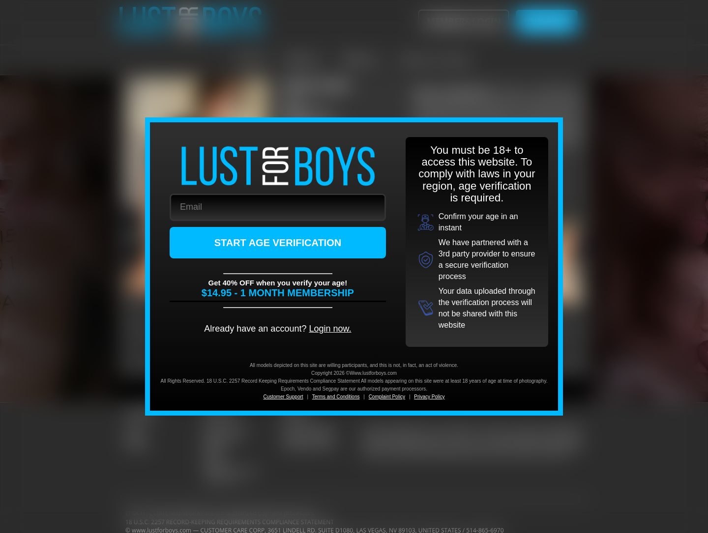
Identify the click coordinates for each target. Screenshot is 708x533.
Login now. (330, 329)
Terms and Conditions (336, 396)
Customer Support (283, 396)
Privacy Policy (429, 396)
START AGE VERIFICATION (278, 242)
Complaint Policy (387, 396)
